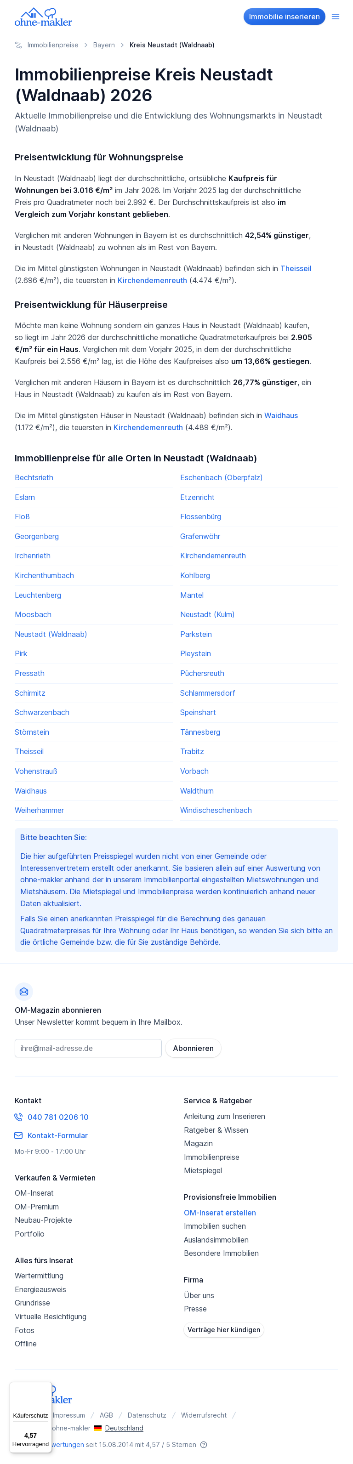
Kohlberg (195, 575)
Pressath (30, 673)
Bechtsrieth (34, 477)
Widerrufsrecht (204, 1415)
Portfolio (30, 1233)
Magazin (198, 1143)
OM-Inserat (34, 1192)
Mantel (192, 595)
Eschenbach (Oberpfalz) (221, 477)
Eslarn (25, 497)
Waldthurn (197, 790)
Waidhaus (281, 415)
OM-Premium (37, 1206)
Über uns (199, 1294)
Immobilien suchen (215, 1226)
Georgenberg (37, 536)
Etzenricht (197, 497)
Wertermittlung (39, 1275)
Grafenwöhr (200, 536)
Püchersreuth (202, 673)
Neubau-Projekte (43, 1220)
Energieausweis (40, 1289)
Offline (26, 1343)
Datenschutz (147, 1415)
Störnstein (32, 732)
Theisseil (296, 268)
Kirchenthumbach (44, 575)
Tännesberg (200, 732)
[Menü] (46, 1387)
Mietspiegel (203, 1170)
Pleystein (195, 653)
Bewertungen (63, 1444)
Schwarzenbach (42, 712)
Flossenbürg (200, 516)
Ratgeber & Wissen (216, 1129)
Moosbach (33, 614)
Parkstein (196, 634)
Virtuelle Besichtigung (50, 1316)
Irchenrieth (33, 555)
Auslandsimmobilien (216, 1239)
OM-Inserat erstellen (220, 1212)
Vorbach (194, 771)
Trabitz (192, 751)
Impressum (69, 1415)
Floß (22, 516)
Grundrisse (32, 1302)
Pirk (21, 653)
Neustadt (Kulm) (207, 614)
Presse (195, 1308)
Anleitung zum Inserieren (224, 1116)
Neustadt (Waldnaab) (51, 634)
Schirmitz (30, 693)
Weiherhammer (39, 810)
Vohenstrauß (36, 771)
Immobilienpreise (211, 1157)
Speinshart (198, 712)
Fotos (24, 1329)
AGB (106, 1415)
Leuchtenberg (38, 595)
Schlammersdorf (207, 693)
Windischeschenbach (216, 810)
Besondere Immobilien (221, 1253)
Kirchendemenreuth (152, 280)
